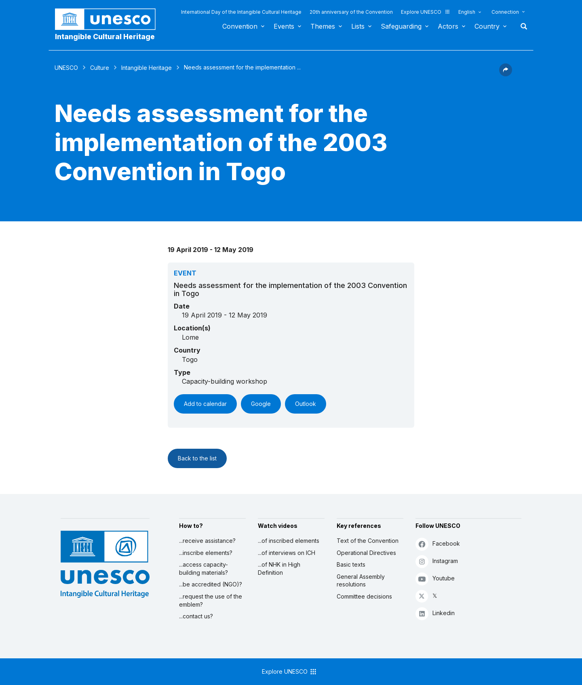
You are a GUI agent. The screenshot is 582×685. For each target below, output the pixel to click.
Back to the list (197, 458)
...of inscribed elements (288, 540)
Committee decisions (364, 596)
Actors (448, 26)
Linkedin (435, 613)
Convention (239, 26)
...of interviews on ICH (286, 552)
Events (284, 26)
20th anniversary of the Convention (351, 12)
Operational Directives (366, 552)
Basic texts (351, 564)
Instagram (436, 561)
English (466, 12)
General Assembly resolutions (361, 580)
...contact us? (196, 616)
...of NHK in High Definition (279, 568)
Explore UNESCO (425, 12)
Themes (322, 26)
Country (487, 26)
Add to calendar (205, 403)
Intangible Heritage (146, 67)
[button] (505, 74)
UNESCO (66, 67)
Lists (358, 26)
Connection (505, 12)
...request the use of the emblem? (210, 600)
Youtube (435, 578)
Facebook (437, 544)
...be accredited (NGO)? (210, 584)
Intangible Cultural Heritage (105, 36)
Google (261, 403)
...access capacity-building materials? (203, 568)
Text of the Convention (368, 540)
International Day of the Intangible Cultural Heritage (241, 12)
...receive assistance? (207, 540)
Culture (99, 67)
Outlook (305, 403)
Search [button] (521, 26)
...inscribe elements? (205, 552)
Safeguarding (401, 26)
